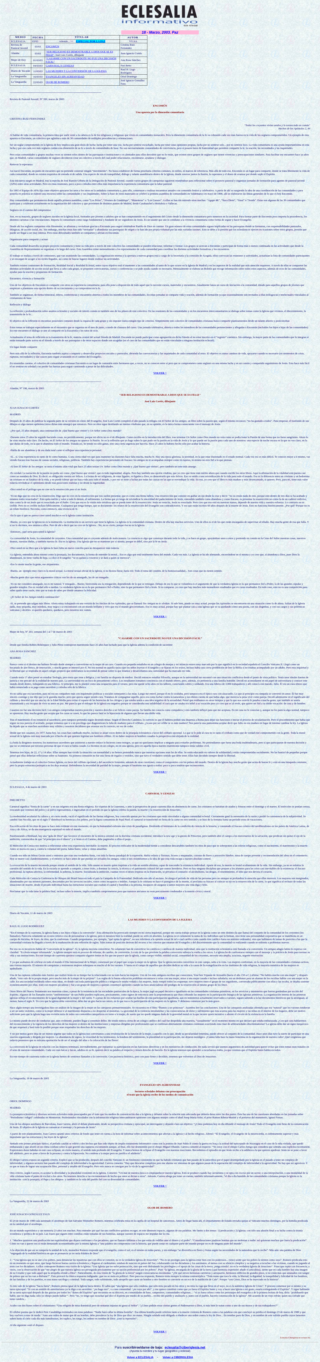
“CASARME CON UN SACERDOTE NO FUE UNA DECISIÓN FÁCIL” (160, 638)
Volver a (168, 1357)
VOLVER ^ (160, 1331)
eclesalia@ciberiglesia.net (185, 1347)
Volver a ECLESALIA (140, 1357)
